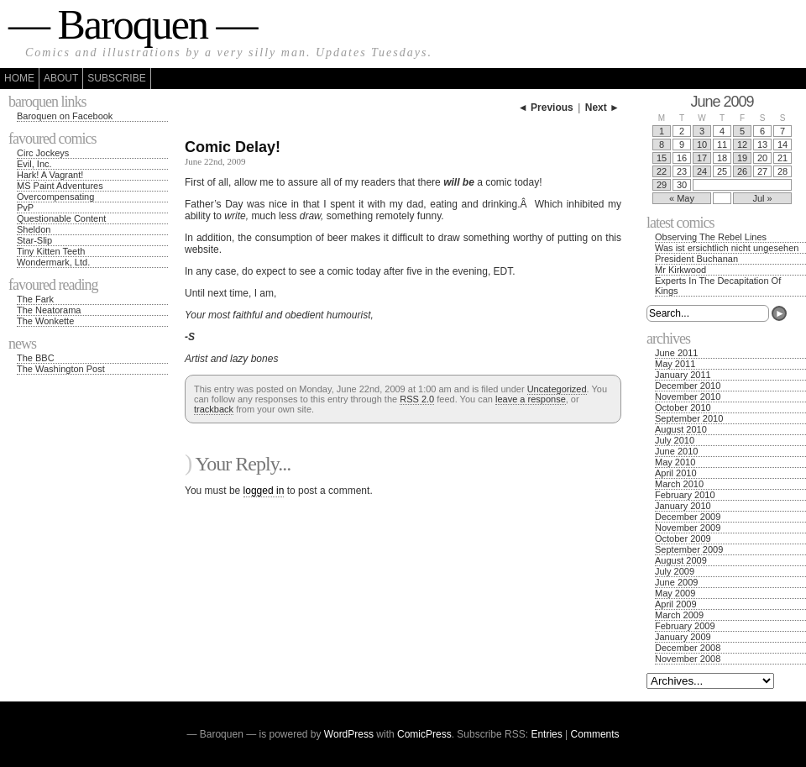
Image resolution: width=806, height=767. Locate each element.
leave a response (530, 399)
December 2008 (687, 648)
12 (742, 144)
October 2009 (683, 538)
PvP (25, 207)
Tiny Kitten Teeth (51, 251)
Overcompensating (55, 197)
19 (742, 158)
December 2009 (687, 517)
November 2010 (687, 396)
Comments (595, 734)
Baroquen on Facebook (65, 116)
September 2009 (689, 549)
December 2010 (687, 386)
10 (702, 144)
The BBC (36, 358)
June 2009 (676, 582)
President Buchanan (696, 259)
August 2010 (681, 429)
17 (702, 158)
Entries (546, 734)
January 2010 (683, 506)
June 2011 (676, 353)
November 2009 (687, 528)
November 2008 (687, 659)
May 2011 (675, 364)
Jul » (762, 198)
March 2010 (679, 484)
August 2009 (681, 560)
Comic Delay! (232, 147)
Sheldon (33, 229)
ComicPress (424, 734)
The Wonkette (45, 321)
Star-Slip (34, 240)
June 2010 (676, 451)
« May (681, 198)
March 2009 (679, 615)
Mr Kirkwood (680, 270)
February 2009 (685, 626)
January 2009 (683, 637)
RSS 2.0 (417, 399)
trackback (213, 409)
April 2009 (676, 604)
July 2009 (674, 571)
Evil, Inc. (34, 164)
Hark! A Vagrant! (50, 175)
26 (742, 171)
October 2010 (683, 407)
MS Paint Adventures (60, 186)
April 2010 (676, 473)
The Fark (35, 299)
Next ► (602, 107)
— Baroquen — (132, 24)
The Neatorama (49, 310)
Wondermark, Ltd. (53, 262)
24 (702, 171)
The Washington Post (61, 369)
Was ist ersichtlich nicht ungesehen (726, 248)
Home (19, 78)
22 (662, 171)
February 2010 (685, 495)
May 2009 (675, 593)
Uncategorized (557, 389)
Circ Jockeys (43, 153)
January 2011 (683, 375)
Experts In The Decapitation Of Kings (718, 286)
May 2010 (675, 462)
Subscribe (116, 78)
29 (662, 185)
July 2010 (674, 440)
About (61, 78)
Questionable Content (61, 218)
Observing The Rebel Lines (711, 237)
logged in (264, 490)
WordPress (349, 734)
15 (662, 158)
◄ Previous (545, 107)
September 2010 (689, 418)
